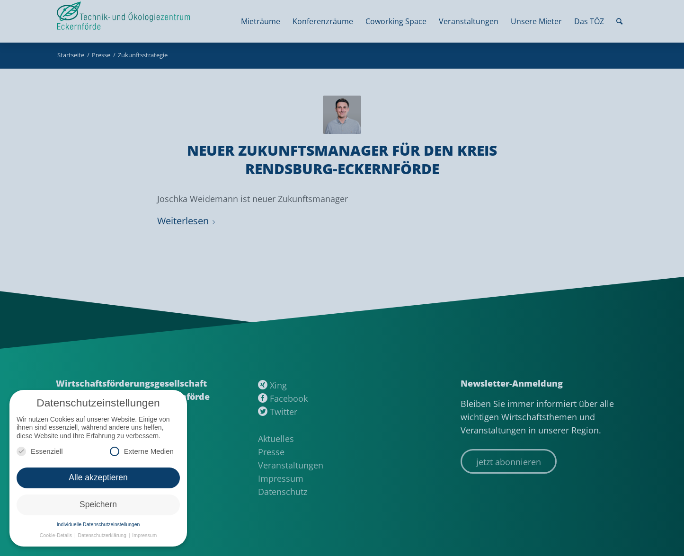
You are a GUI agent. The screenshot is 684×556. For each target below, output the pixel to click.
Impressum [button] (144, 535)
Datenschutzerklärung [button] (103, 535)
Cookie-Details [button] (56, 535)
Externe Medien (142, 451)
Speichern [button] (98, 504)
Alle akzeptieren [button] (98, 477)
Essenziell (40, 451)
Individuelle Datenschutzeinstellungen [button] (98, 524)
